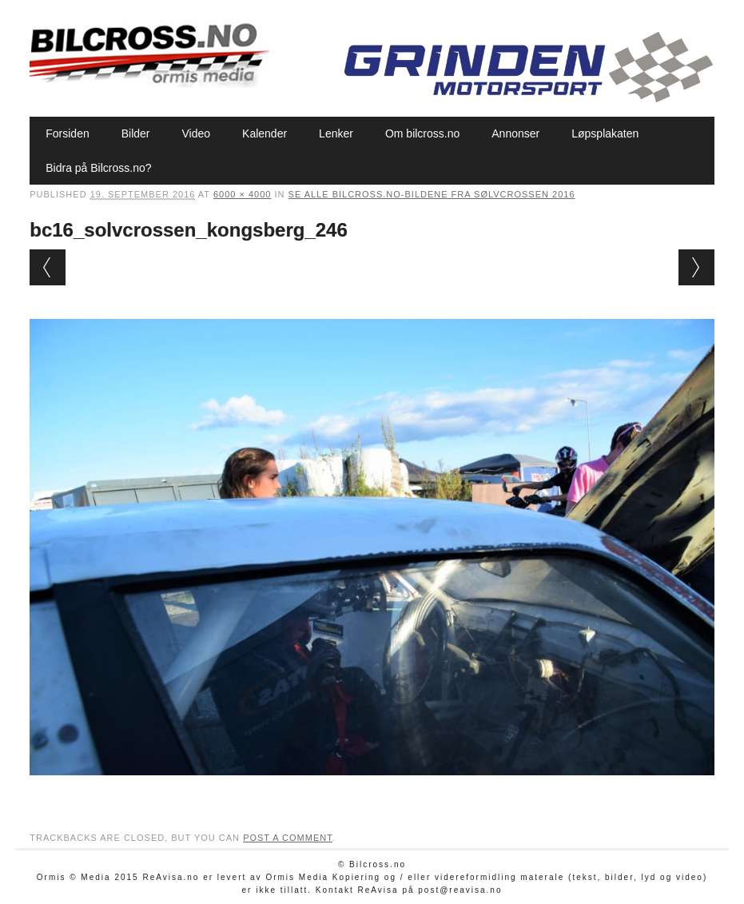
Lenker (336, 133)
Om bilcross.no (422, 133)
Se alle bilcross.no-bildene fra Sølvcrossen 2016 (431, 194)
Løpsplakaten (605, 133)
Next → (696, 267)
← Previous (48, 267)
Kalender (264, 133)
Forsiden (67, 133)
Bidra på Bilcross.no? (98, 167)
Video (196, 133)
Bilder (135, 133)
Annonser (515, 133)
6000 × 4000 (242, 194)
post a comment (287, 837)
